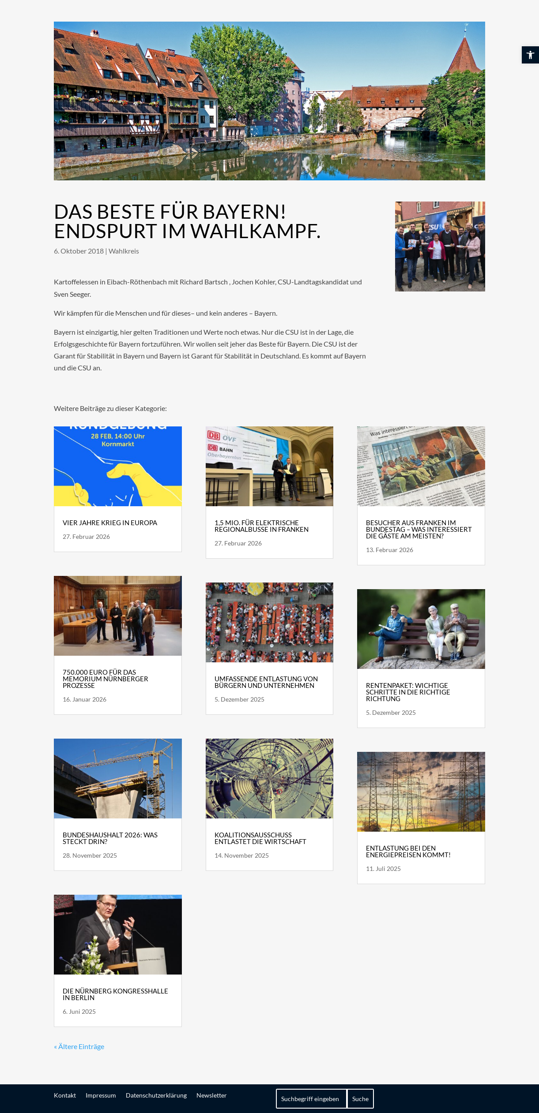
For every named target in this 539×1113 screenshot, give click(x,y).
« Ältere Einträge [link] (79, 1046)
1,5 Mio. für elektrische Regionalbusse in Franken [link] (262, 526)
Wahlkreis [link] (124, 251)
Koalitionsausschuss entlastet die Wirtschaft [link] (260, 838)
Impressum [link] (101, 1094)
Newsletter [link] (211, 1094)
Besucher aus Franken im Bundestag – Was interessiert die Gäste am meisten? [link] (419, 529)
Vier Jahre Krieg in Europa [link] (110, 523)
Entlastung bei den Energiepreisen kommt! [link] (408, 851)
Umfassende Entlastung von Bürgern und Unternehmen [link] (266, 682)
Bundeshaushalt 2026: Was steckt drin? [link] (110, 838)
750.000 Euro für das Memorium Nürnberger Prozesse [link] (105, 678)
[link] (530, 54)
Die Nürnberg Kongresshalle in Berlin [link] (115, 994)
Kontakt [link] (65, 1094)
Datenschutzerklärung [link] (156, 1094)
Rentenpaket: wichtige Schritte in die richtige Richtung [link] (408, 691)
